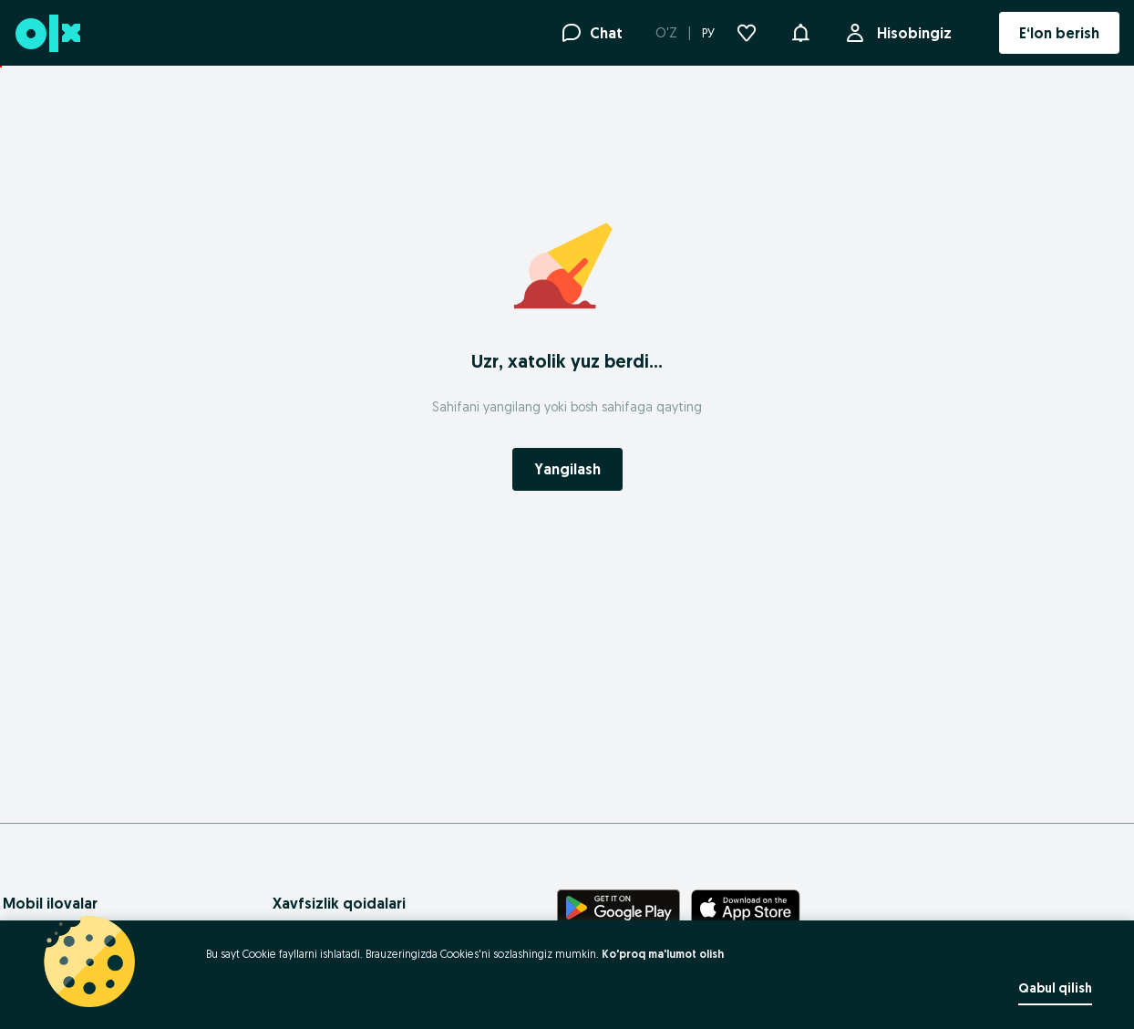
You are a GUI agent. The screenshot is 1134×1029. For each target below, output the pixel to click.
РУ (708, 33)
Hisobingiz (910, 33)
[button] (800, 31)
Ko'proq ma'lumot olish (663, 954)
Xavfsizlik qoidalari (339, 903)
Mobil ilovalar (50, 903)
